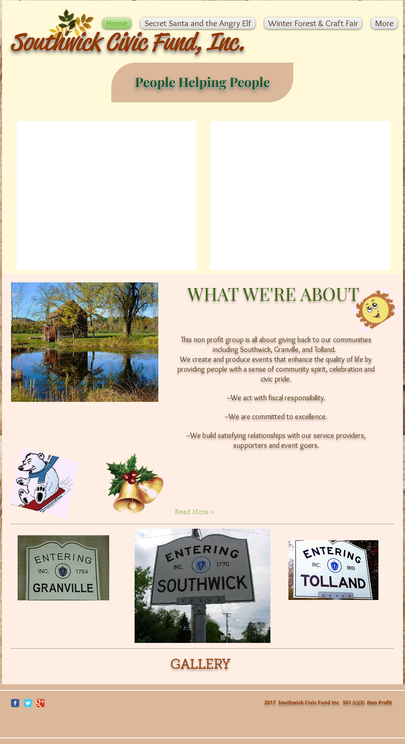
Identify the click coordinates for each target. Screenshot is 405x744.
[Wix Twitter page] (28, 703)
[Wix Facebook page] (15, 703)
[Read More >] (202, 512)
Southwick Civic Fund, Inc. (127, 42)
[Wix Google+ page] (40, 703)
